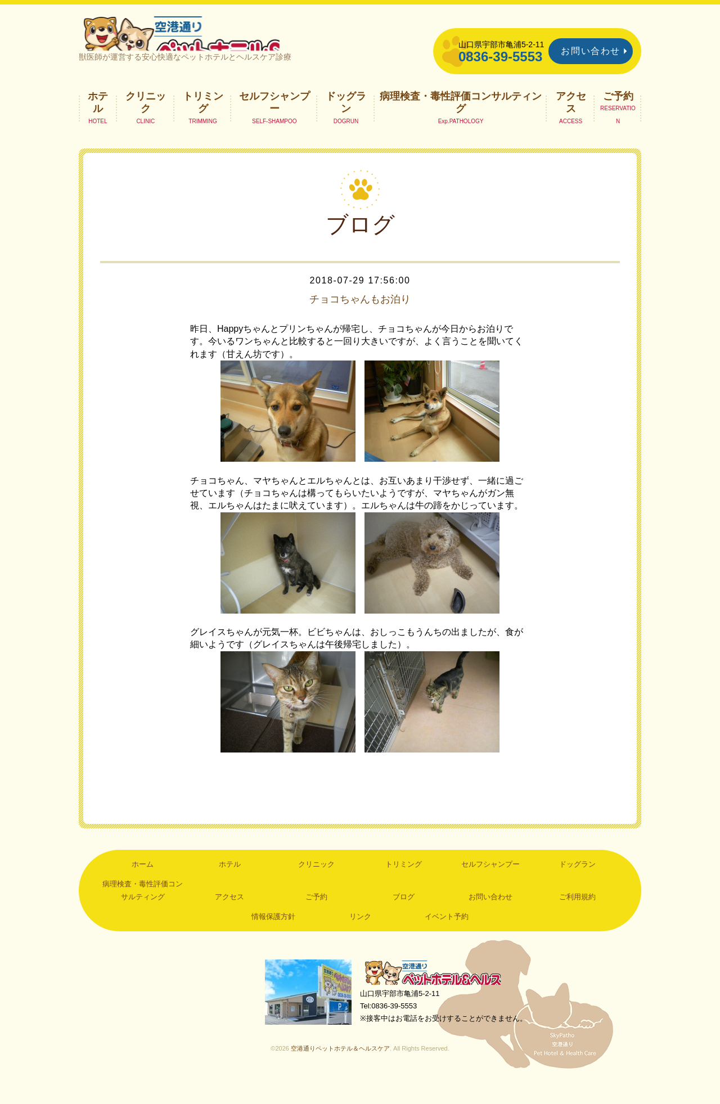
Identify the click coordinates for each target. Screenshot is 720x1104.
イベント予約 (447, 935)
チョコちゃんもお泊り (360, 318)
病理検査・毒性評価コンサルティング (461, 121)
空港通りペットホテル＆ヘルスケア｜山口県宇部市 (228, 42)
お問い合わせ (590, 51)
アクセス (571, 121)
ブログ (404, 916)
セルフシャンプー (274, 121)
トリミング (203, 121)
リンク (360, 935)
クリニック (145, 121)
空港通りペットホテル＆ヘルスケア (439, 993)
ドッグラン (346, 121)
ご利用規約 (577, 916)
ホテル (98, 121)
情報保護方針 (273, 935)
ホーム (143, 883)
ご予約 (618, 115)
